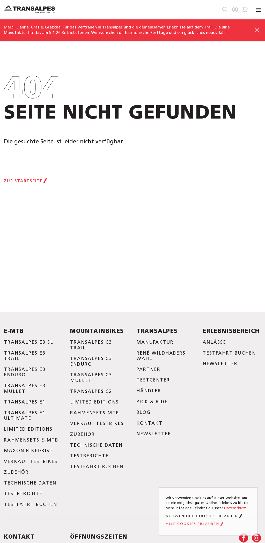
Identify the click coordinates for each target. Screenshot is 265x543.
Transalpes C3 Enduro (91, 361)
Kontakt (149, 423)
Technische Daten (30, 483)
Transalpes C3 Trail (91, 345)
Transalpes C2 (91, 391)
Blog (143, 412)
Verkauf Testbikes (31, 461)
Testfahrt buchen (30, 504)
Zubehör (16, 472)
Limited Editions (28, 429)
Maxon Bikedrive (28, 450)
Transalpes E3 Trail (25, 356)
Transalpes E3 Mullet (25, 388)
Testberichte (23, 493)
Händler (148, 391)
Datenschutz (235, 508)
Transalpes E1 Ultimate (25, 415)
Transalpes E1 (25, 402)
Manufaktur (155, 342)
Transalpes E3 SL (28, 342)
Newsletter (153, 434)
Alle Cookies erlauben (192, 524)
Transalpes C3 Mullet (91, 377)
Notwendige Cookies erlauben (202, 516)
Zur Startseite (23, 181)
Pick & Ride (152, 402)
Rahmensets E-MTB (31, 440)
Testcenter (153, 380)
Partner (148, 369)
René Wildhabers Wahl (161, 356)
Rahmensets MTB (94, 413)
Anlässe (214, 342)
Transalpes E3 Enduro (25, 372)
